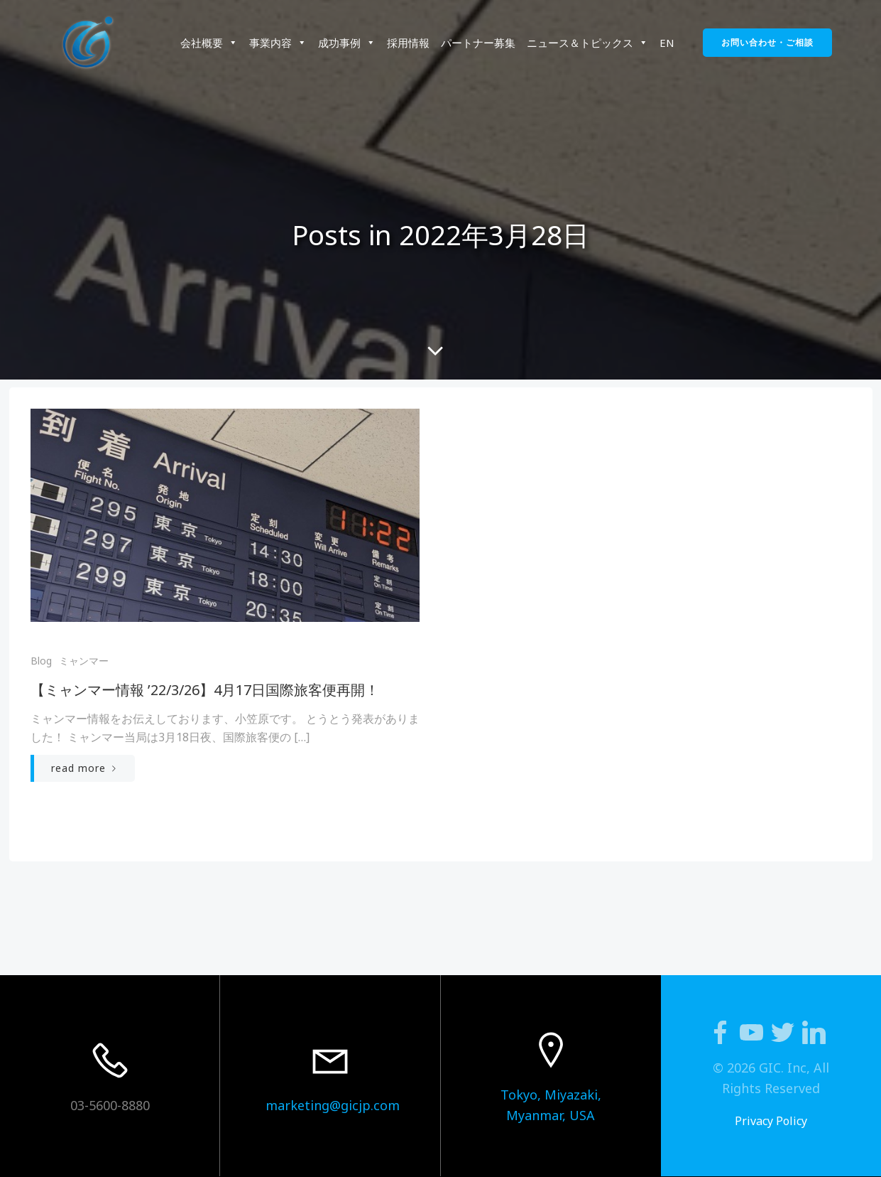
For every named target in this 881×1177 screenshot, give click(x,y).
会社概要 (209, 42)
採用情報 (408, 43)
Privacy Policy (771, 1121)
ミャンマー (84, 660)
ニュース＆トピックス (587, 42)
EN (667, 43)
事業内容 (278, 42)
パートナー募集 (478, 43)
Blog (41, 660)
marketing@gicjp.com (333, 1105)
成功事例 (347, 42)
